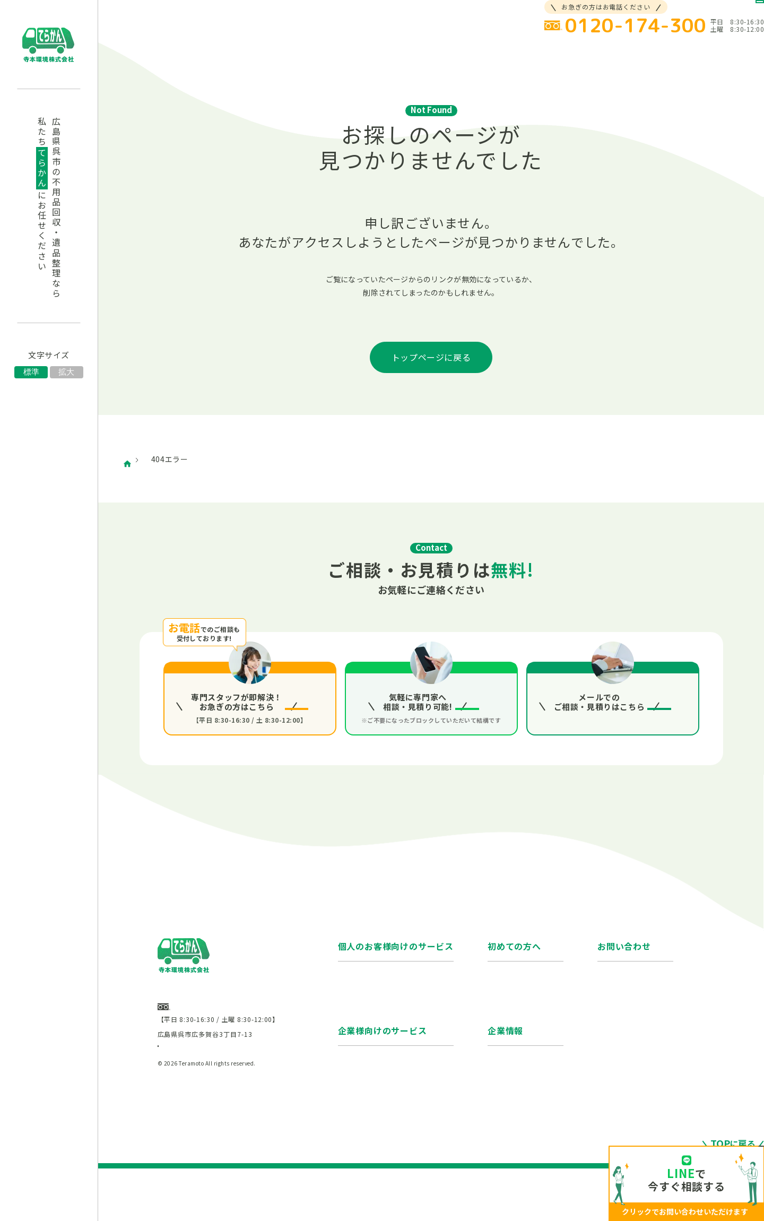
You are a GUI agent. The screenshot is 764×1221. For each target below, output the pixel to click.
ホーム (146, 459)
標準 (31, 371)
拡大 (66, 371)
